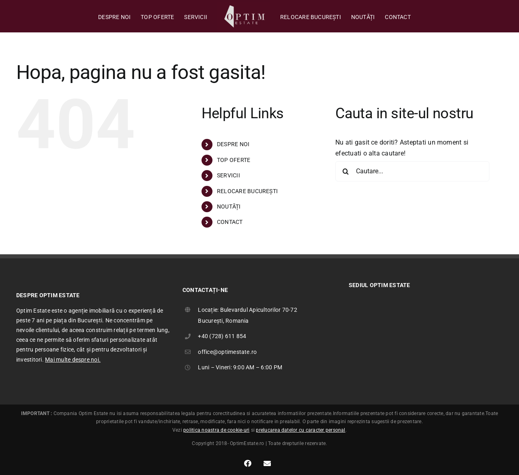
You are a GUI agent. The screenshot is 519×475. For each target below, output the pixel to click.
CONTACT (230, 222)
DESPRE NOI (233, 144)
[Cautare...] (412, 171)
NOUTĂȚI (229, 206)
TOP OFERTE (233, 160)
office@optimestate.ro (227, 352)
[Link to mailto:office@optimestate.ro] (267, 463)
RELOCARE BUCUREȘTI (247, 191)
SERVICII (228, 175)
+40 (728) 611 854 (222, 336)
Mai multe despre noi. (73, 359)
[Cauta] (345, 171)
